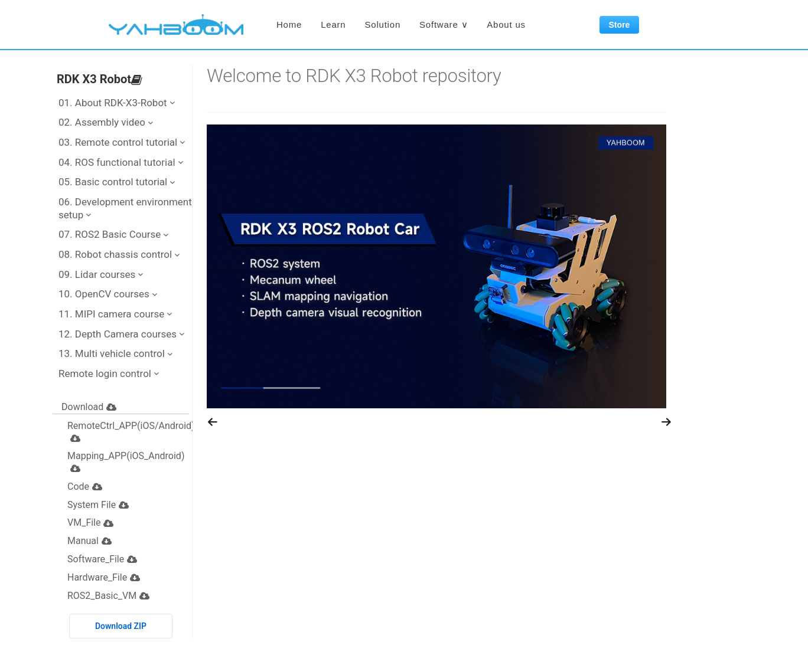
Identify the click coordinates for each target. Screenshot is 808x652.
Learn (333, 24)
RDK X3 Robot (99, 79)
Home (289, 24)
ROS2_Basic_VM (108, 595)
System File (98, 504)
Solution (382, 24)
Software (443, 24)
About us (506, 24)
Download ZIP (120, 626)
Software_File (102, 559)
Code (84, 486)
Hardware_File (103, 577)
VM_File (90, 522)
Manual (89, 540)
